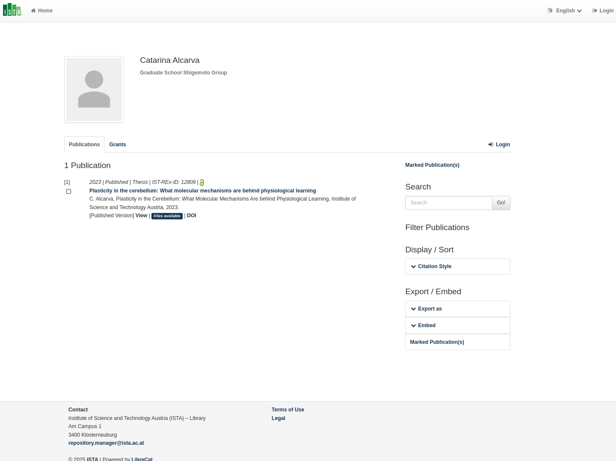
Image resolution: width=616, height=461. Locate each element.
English (566, 11)
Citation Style (431, 266)
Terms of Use (288, 410)
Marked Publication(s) (432, 165)
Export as (426, 309)
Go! (501, 203)
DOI (191, 216)
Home (42, 11)
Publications (84, 145)
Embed (423, 325)
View (142, 216)
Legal (278, 418)
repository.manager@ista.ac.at (106, 443)
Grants (117, 145)
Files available (167, 216)
